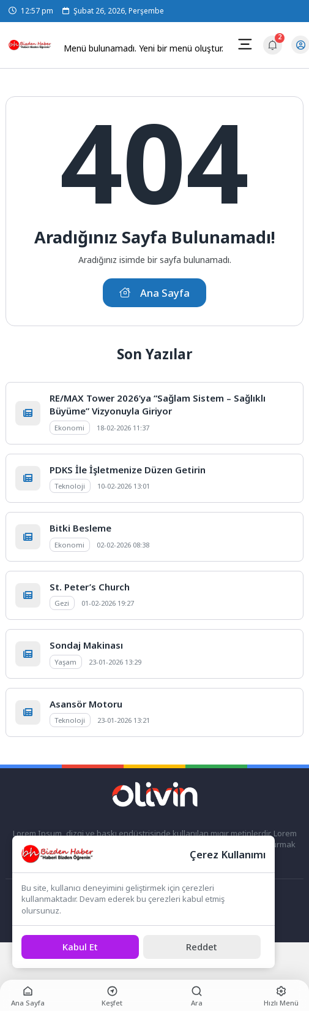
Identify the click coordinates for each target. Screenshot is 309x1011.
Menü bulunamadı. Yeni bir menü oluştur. (143, 48)
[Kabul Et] (80, 947)
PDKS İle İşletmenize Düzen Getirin (128, 470)
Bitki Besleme (80, 528)
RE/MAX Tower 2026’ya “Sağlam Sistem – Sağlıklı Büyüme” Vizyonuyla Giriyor (158, 404)
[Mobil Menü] (245, 44)
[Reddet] (202, 947)
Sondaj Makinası (86, 645)
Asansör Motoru (86, 704)
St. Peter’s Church (90, 587)
